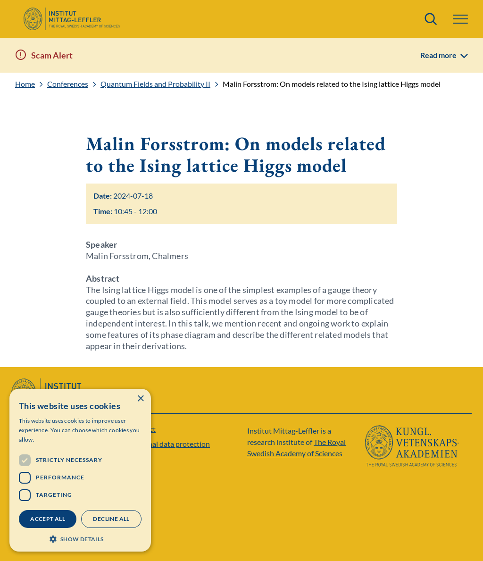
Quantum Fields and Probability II (155, 84)
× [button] (140, 398)
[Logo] (71, 19)
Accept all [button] (47, 518)
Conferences (67, 84)
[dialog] (80, 470)
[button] (460, 19)
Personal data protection (169, 443)
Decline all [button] (111, 518)
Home (25, 84)
